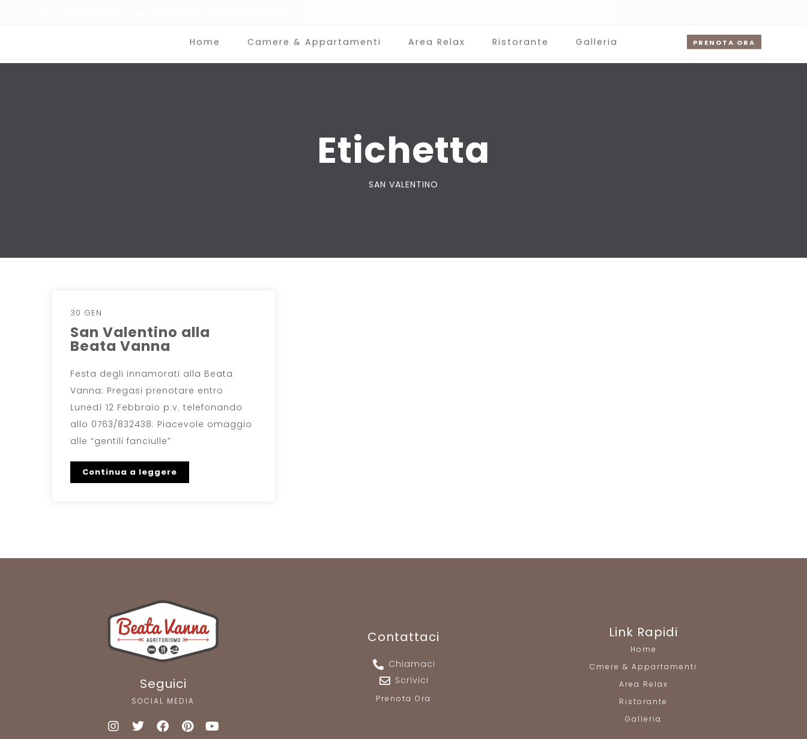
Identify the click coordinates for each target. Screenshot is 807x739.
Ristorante (518, 36)
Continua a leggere (129, 472)
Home (209, 36)
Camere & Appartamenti (316, 36)
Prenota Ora (403, 698)
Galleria (592, 36)
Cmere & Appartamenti (643, 666)
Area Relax (436, 36)
